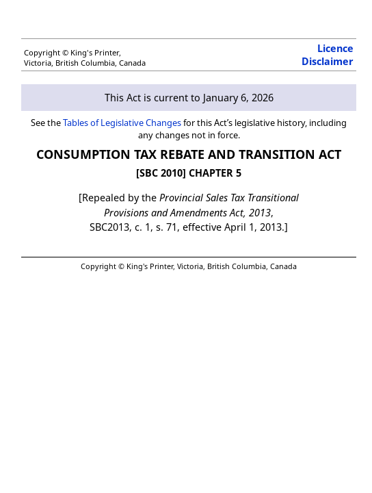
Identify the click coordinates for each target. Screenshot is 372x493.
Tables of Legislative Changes (122, 122)
